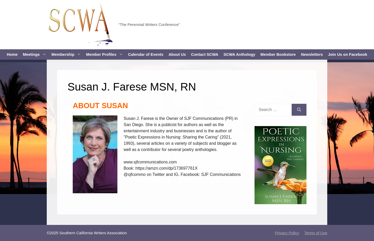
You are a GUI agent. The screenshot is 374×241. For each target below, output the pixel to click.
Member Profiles (105, 54)
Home (12, 54)
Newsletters (312, 54)
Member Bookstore (278, 54)
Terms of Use (315, 233)
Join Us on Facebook (347, 54)
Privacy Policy (287, 233)
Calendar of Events (145, 54)
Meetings (36, 54)
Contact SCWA (204, 54)
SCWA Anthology (239, 54)
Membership (67, 54)
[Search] (299, 110)
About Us (177, 54)
